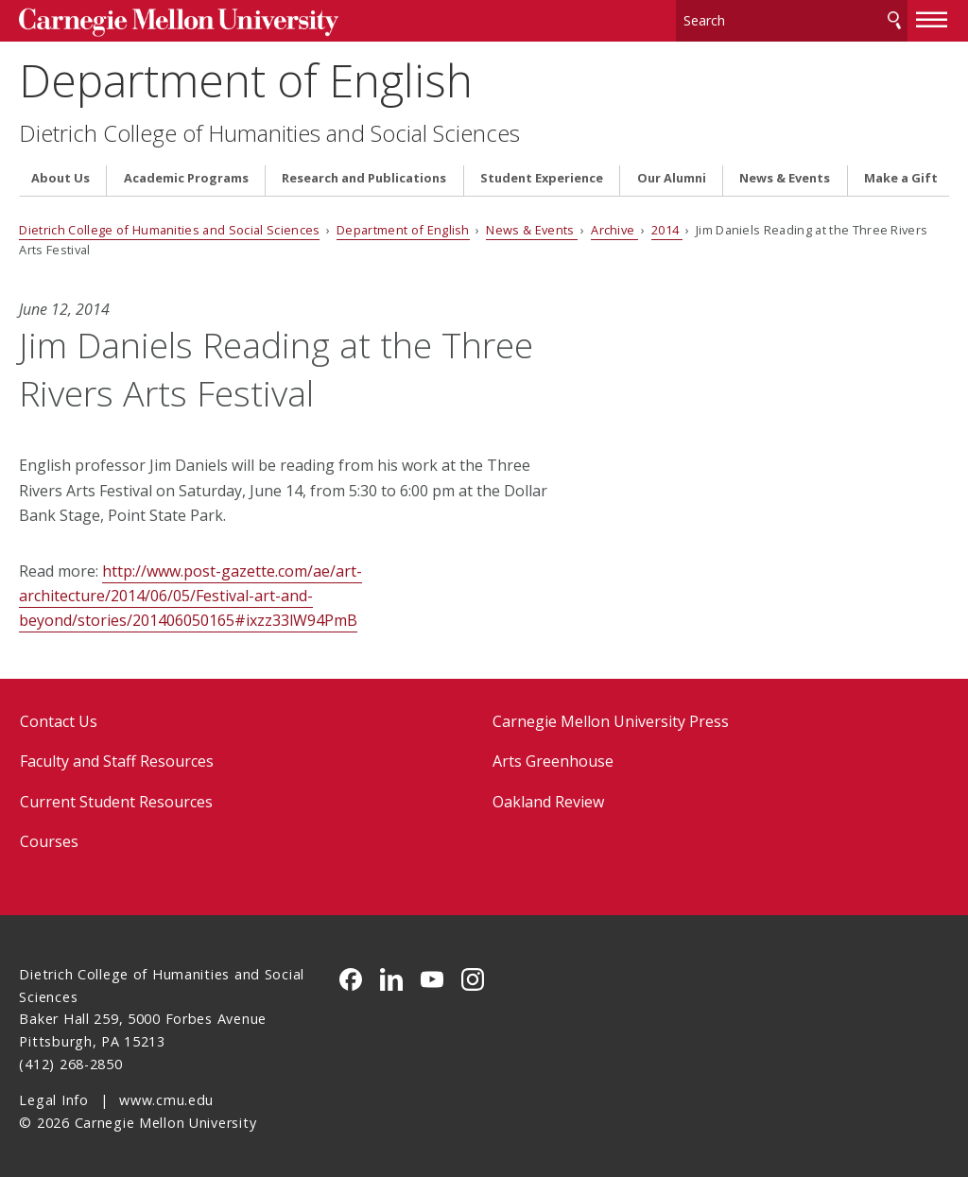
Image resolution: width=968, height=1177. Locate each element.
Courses (49, 836)
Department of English (246, 76)
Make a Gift (901, 173)
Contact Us (58, 716)
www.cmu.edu (166, 1095)
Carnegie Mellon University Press (611, 716)
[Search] (792, 18)
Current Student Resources (116, 797)
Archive (614, 225)
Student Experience (541, 173)
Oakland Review (548, 797)
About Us (60, 173)
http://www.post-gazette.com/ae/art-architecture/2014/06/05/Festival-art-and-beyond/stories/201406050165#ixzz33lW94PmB (190, 591)
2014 (667, 225)
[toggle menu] (932, 17)
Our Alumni (671, 173)
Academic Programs (186, 173)
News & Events (784, 173)
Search (894, 18)
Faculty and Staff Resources (117, 756)
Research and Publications (364, 173)
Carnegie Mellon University (160, 20)
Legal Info (53, 1095)
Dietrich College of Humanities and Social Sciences (269, 128)
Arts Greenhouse (553, 756)
